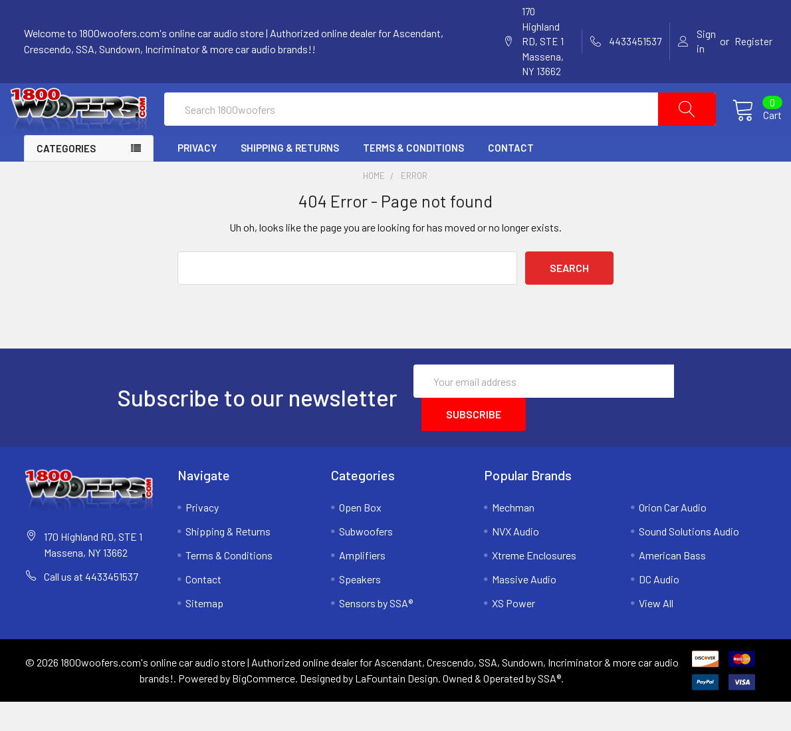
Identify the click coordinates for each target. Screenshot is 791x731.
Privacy (197, 177)
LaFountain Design (396, 707)
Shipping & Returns (290, 177)
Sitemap (204, 632)
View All (656, 632)
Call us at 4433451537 (91, 605)
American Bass (672, 584)
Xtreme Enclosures (534, 584)
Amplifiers (362, 584)
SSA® (549, 707)
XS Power (513, 632)
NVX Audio (515, 560)
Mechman (513, 536)
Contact (511, 177)
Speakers (360, 608)
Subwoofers (366, 560)
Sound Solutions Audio (689, 560)
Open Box (360, 536)
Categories (66, 178)
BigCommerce (263, 707)
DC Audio (659, 608)
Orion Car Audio (673, 536)
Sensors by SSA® (376, 632)
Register (753, 41)
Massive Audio (524, 608)
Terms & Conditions (413, 177)
